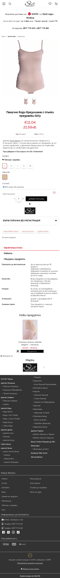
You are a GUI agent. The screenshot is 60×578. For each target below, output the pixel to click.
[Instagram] (14, 532)
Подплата (37, 381)
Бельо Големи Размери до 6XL (43, 442)
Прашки (37, 377)
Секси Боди (8, 426)
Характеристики (13, 247)
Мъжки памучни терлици (43, 438)
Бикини (7, 455)
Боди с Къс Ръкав (10, 415)
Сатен (6, 404)
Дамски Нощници (8, 383)
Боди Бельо (21, 36)
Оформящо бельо (40, 427)
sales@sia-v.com (16, 520)
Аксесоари (35, 446)
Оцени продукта (10, 237)
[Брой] (18, 198)
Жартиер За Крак (41, 413)
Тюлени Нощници (10, 393)
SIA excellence (36, 457)
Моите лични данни (31, 569)
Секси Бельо (6, 444)
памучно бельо (28, 231)
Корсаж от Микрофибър (44, 402)
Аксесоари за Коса (41, 449)
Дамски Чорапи (37, 431)
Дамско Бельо (6, 448)
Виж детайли (32, 351)
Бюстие (36, 405)
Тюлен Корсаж (40, 398)
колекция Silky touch (39, 453)
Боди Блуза (8, 422)
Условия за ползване (38, 487)
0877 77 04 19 (17, 524)
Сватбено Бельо (40, 416)
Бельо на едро (36, 492)
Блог (3, 510)
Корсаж (36, 391)
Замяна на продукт (10, 496)
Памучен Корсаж (41, 395)
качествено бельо (10, 231)
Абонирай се (7, 356)
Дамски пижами (7, 397)
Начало (4, 36)
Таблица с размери (12, 160)
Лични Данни (35, 483)
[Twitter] (9, 532)
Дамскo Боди (12, 36)
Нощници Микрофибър (12, 390)
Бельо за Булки (40, 420)
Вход (4, 492)
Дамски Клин (8, 433)
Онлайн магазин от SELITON (30, 576)
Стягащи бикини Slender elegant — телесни (30, 343)
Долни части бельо (11, 451)
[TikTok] (18, 532)
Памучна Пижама (10, 401)
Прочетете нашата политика (30, 563)
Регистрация (35, 479)
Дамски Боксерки (11, 462)
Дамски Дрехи (6, 430)
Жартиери (37, 409)
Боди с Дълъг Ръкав (11, 419)
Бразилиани (9, 458)
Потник (6, 436)
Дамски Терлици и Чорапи (43, 434)
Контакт (5, 487)
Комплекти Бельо (40, 388)
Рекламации (6, 501)
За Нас (4, 483)
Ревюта (8, 253)
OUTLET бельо (7, 379)
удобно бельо (42, 231)
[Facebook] (4, 532)
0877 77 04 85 (17, 528)
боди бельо (15, 140)
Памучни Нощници (10, 386)
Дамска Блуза (9, 440)
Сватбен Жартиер (42, 423)
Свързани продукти (14, 259)
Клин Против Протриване (45, 384)
